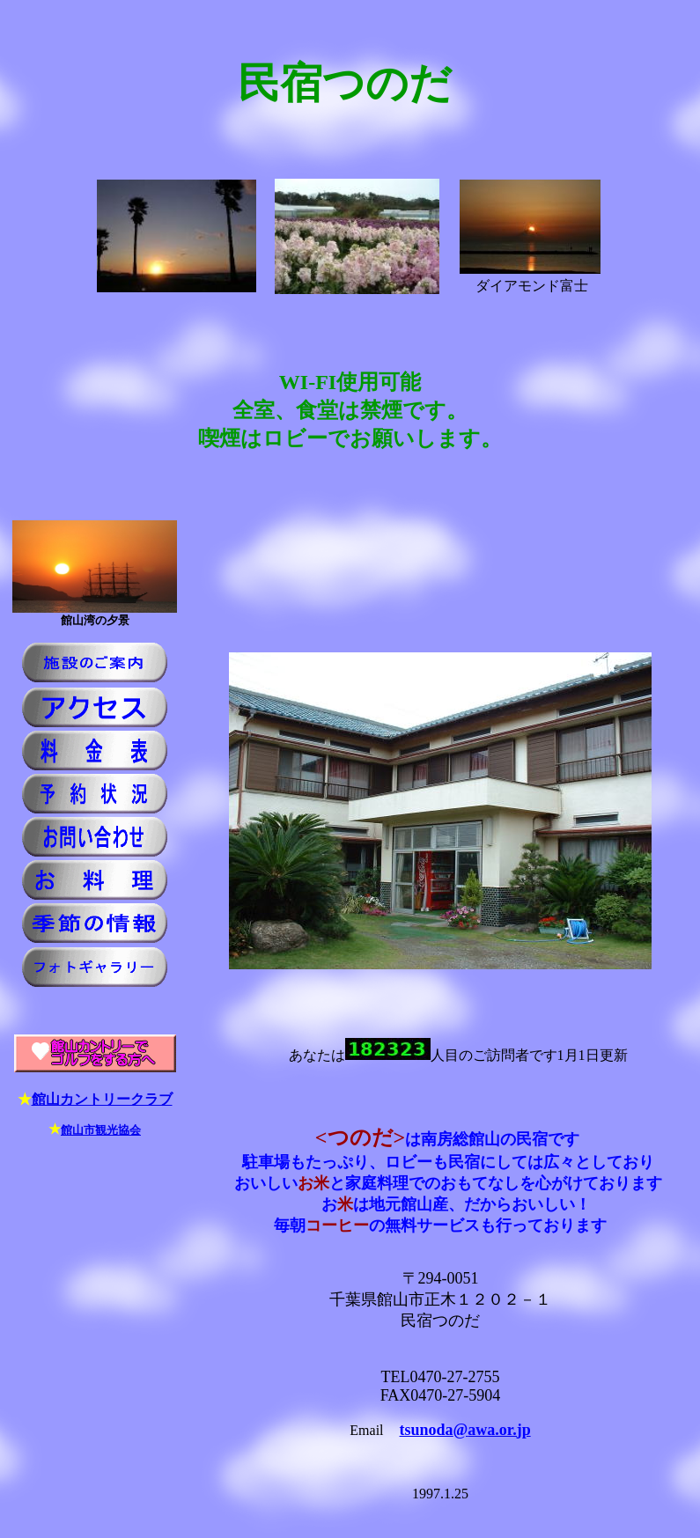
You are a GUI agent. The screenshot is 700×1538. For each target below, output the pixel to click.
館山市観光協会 (101, 1130)
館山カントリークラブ (102, 1099)
